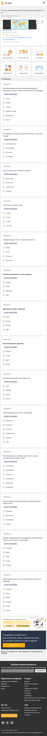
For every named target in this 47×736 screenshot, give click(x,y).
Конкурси (28, 693)
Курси (3, 688)
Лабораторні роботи (31, 688)
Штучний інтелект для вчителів (35, 698)
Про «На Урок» (6, 708)
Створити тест (14, 645)
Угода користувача (6, 732)
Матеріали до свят (31, 710)
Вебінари (4, 684)
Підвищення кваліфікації (9, 681)
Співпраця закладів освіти (10, 710)
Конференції (5, 686)
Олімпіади (28, 695)
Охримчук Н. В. (7, 30)
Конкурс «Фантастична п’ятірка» (32, 714)
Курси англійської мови (32, 700)
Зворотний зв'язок (9, 715)
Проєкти (27, 691)
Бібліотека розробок (31, 684)
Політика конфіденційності (34, 732)
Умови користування (19, 732)
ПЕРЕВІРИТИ (41, 670)
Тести (26, 686)
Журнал (27, 681)
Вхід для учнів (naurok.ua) (33, 708)
